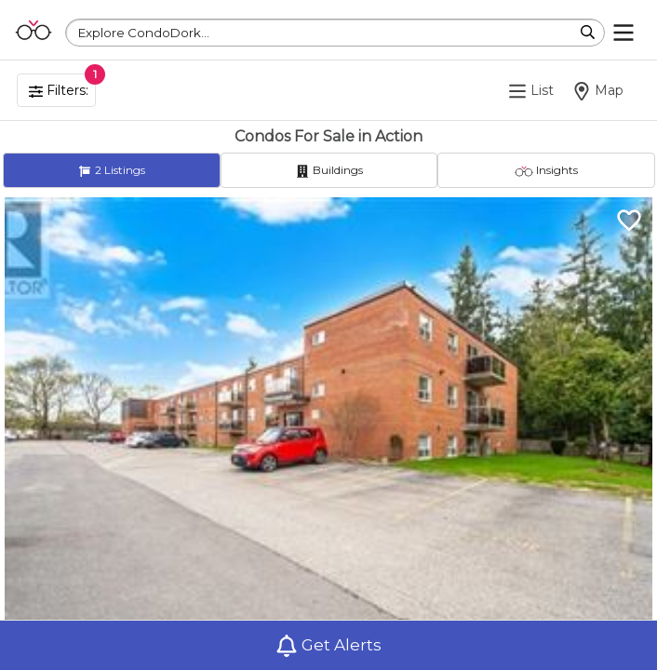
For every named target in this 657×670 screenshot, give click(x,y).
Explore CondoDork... (143, 32)
